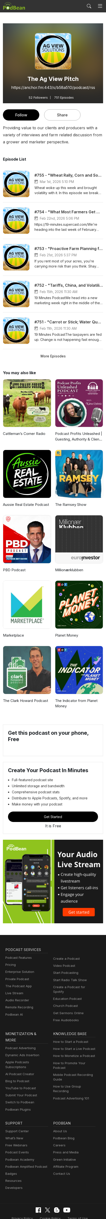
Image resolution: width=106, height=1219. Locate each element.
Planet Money (66, 635)
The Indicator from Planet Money (75, 703)
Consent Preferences (22, 1210)
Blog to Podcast (16, 1065)
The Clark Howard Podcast (24, 701)
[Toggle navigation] (100, 6)
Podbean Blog (63, 1122)
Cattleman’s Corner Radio (24, 434)
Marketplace (13, 635)
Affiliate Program (65, 1151)
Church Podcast (64, 1001)
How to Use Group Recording (74, 1082)
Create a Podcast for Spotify (73, 987)
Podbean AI (13, 1014)
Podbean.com (85, 1210)
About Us (59, 1115)
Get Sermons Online (67, 1008)
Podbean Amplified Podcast (24, 1151)
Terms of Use (76, 1202)
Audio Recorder (16, 1000)
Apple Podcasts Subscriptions (26, 1051)
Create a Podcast (65, 958)
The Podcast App (17, 986)
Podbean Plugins (17, 1094)
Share (62, 115)
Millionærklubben (68, 570)
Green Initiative (64, 1144)
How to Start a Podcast (69, 1037)
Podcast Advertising (19, 1037)
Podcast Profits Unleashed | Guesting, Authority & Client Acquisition (77, 437)
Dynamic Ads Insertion (21, 1044)
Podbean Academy (18, 1144)
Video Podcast (63, 966)
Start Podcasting (65, 973)
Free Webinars (15, 1130)
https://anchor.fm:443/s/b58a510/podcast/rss (53, 87)
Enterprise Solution (18, 972)
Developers (13, 1172)
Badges (10, 1158)
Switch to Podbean (18, 1087)
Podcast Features (17, 958)
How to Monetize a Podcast (72, 1051)
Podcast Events (16, 1137)
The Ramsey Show (70, 504)
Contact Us (61, 1158)
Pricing (10, 965)
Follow (21, 115)
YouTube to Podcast (19, 1072)
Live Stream (13, 993)
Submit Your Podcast (20, 1079)
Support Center (16, 1115)
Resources (13, 1165)
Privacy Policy (24, 1202)
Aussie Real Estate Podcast (25, 504)
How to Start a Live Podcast (73, 1044)
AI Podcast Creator (18, 1058)
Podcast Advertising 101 (70, 1089)
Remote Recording (18, 1007)
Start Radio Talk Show (69, 980)
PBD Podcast (13, 570)
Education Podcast (66, 994)
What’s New (13, 1122)
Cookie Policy (50, 1202)
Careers (59, 1130)
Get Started (53, 817)
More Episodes (53, 356)
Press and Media (65, 1137)
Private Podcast (16, 979)
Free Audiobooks (65, 1015)
